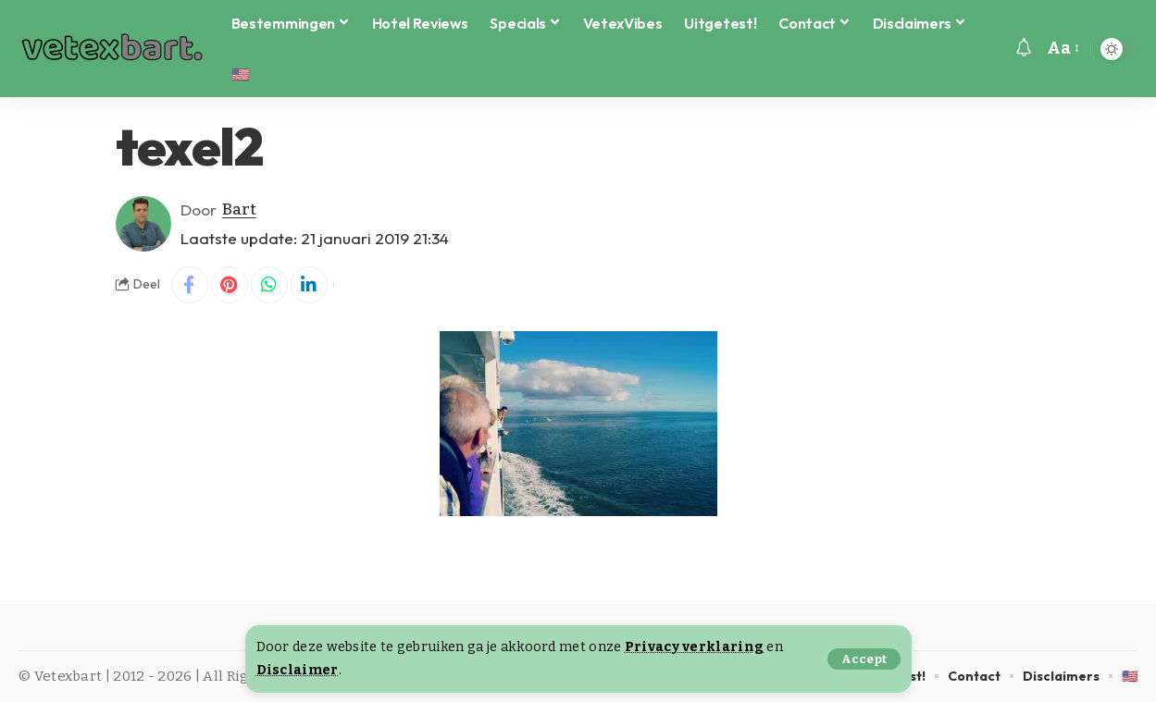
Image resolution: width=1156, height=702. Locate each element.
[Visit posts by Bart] (143, 224)
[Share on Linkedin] (309, 284)
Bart (239, 209)
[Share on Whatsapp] (269, 284)
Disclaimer (297, 670)
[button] (864, 659)
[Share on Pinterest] (229, 284)
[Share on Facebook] (189, 284)
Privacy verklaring (694, 647)
